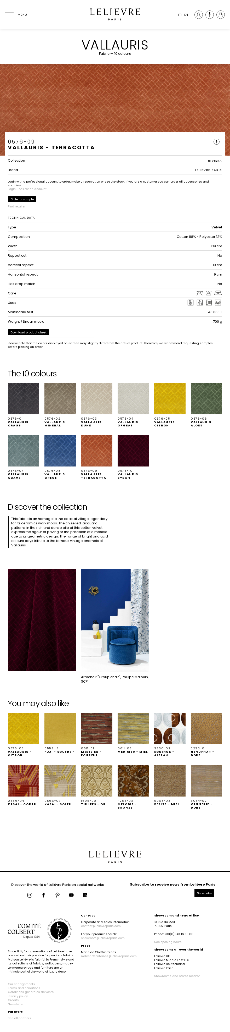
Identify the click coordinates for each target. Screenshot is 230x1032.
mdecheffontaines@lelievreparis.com (109, 956)
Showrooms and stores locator (177, 976)
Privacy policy (18, 996)
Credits (13, 1000)
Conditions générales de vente (31, 992)
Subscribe (204, 893)
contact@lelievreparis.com (101, 926)
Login (12, 189)
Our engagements (21, 984)
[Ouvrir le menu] (15, 14)
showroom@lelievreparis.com (103, 938)
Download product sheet (28, 332)
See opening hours (168, 942)
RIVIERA (215, 160)
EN (186, 15)
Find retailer (16, 206)
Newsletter (16, 1004)
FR (180, 15)
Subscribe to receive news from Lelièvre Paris (172, 884)
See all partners (19, 1018)
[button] (23, 405)
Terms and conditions (24, 988)
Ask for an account (33, 189)
